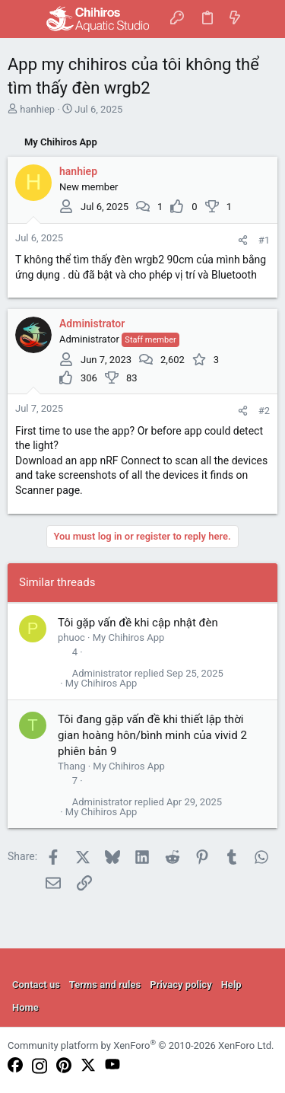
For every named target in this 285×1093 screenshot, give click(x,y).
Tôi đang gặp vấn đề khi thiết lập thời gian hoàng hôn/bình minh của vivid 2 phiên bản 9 (152, 735)
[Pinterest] (63, 1066)
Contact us (36, 984)
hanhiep (37, 109)
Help (231, 984)
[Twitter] (88, 1066)
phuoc (71, 637)
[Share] (243, 240)
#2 (264, 410)
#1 (264, 240)
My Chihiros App (129, 637)
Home (25, 1007)
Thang (71, 766)
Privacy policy (180, 984)
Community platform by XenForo (141, 1045)
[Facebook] (15, 1066)
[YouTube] (112, 1065)
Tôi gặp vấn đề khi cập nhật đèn (138, 622)
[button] (23, 19)
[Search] (262, 19)
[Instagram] (39, 1067)
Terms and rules (105, 984)
